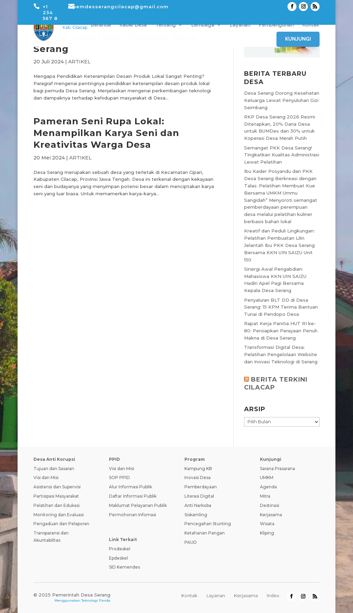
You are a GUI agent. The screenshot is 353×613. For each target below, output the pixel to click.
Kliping (267, 533)
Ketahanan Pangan (204, 533)
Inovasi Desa (197, 477)
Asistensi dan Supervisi (57, 486)
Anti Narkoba (197, 505)
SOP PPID (119, 477)
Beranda (101, 25)
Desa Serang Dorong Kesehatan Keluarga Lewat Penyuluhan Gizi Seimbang (281, 100)
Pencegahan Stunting (207, 523)
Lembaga (202, 25)
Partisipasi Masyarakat (56, 496)
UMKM (266, 477)
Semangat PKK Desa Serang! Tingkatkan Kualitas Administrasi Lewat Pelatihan (281, 155)
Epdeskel (118, 558)
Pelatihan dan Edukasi (56, 505)
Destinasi (269, 505)
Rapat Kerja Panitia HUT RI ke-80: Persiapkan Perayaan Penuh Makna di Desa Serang (280, 331)
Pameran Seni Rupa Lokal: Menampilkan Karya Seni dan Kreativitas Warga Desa (106, 133)
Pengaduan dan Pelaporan (61, 523)
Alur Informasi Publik (130, 486)
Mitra (265, 496)
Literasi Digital (199, 496)
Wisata (267, 523)
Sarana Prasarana (277, 468)
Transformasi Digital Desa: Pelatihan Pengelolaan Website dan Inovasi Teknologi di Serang (280, 354)
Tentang (165, 25)
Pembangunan (276, 25)
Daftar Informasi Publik (133, 496)
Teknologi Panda (95, 600)
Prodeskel (119, 548)
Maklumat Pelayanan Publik (138, 505)
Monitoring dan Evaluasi (58, 514)
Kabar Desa (133, 25)
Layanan (240, 25)
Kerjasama (271, 514)
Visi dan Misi (46, 477)
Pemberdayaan (200, 486)
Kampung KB (198, 468)
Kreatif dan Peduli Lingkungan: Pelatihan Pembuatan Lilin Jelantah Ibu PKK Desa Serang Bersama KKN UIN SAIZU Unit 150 (279, 245)
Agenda (268, 486)
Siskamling (195, 514)
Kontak (310, 25)
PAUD (190, 542)
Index (273, 595)
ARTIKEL (79, 62)
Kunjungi (298, 39)
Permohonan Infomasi (132, 514)
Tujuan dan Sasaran (53, 468)
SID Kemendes (124, 567)
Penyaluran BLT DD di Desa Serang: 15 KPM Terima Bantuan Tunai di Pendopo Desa (281, 307)
